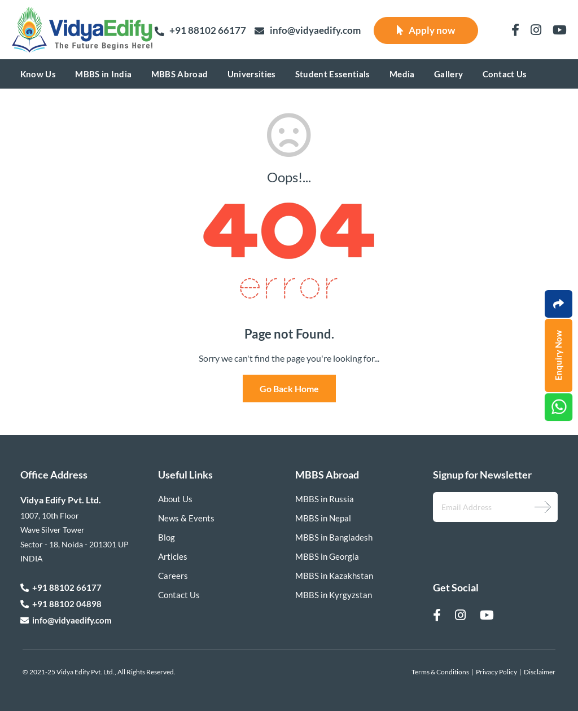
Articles (172, 556)
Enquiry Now (558, 356)
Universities (251, 74)
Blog (166, 537)
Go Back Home (289, 388)
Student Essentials (332, 74)
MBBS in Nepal (323, 518)
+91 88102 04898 (61, 604)
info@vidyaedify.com (308, 31)
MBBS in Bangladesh (334, 537)
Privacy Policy (496, 672)
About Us (175, 499)
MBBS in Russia (324, 499)
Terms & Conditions (440, 672)
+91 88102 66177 (200, 30)
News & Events (186, 518)
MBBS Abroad (179, 74)
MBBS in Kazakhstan (334, 575)
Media (402, 74)
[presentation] (493, 542)
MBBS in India (103, 74)
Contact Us (505, 74)
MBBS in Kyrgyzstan (333, 595)
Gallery (448, 74)
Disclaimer (539, 672)
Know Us (38, 74)
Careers (173, 575)
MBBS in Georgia (327, 556)
